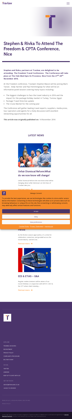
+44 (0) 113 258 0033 (10, 388)
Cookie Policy (24, 226)
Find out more (25, 189)
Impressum (48, 226)
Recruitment (8, 349)
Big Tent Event (8, 359)
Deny (36, 217)
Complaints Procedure (12, 356)
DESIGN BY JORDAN (16, 400)
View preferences (36, 222)
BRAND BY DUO (6, 400)
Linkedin (6, 372)
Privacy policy (6, 403)
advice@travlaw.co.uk (11, 385)
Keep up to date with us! (12, 375)
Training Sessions (10, 346)
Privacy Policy (8, 353)
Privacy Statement (36, 226)
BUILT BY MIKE (26, 400)
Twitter (6, 368)
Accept (36, 211)
